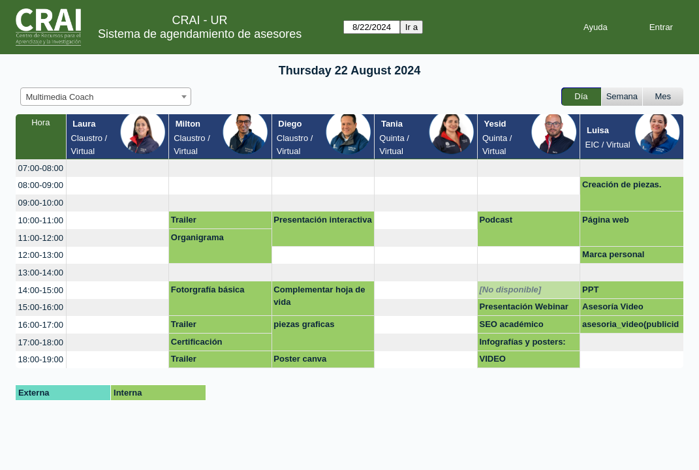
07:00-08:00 (40, 168)
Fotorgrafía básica (208, 289)
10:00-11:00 (40, 220)
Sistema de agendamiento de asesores (200, 33)
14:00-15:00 (40, 290)
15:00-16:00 (40, 307)
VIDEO (493, 359)
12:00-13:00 (40, 255)
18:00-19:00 (40, 359)
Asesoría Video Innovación (613, 309)
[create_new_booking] (118, 168)
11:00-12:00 (40, 238)
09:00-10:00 (40, 203)
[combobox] (105, 96)
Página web (605, 220)
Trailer (183, 220)
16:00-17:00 (40, 325)
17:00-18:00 (40, 342)
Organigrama (197, 237)
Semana (622, 96)
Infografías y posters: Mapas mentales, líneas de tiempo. (527, 344)
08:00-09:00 (40, 185)
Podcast (496, 220)
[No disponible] (511, 289)
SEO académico (512, 324)
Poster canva (299, 359)
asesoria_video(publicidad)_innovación (630, 326)
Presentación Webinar (524, 306)
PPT (590, 289)
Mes (663, 96)
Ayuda (595, 27)
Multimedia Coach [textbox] (60, 97)
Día (580, 96)
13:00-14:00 (40, 272)
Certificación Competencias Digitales (219, 344)
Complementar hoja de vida (319, 296)
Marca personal (613, 254)
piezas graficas (303, 324)
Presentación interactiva (322, 220)
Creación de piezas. (621, 184)
